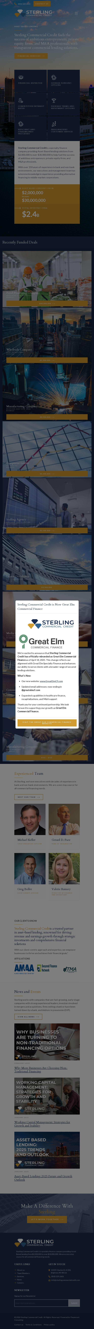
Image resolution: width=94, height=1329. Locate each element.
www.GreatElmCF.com (51, 681)
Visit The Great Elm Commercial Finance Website (47, 723)
